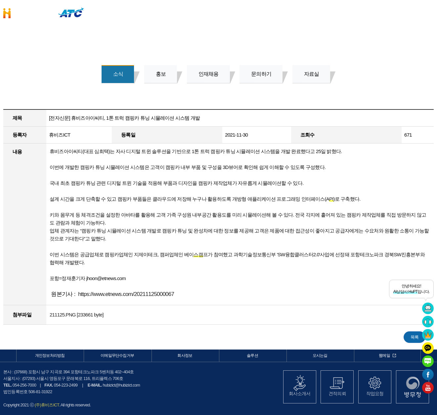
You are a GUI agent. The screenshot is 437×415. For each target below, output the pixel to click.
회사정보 (337, 12)
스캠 (198, 254)
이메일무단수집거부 (117, 355)
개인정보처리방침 (50, 355)
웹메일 (387, 355)
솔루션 (287, 12)
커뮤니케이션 (387, 12)
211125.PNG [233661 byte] (77, 314)
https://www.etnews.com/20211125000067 (126, 294)
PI (331, 199)
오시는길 (320, 355)
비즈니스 (236, 12)
